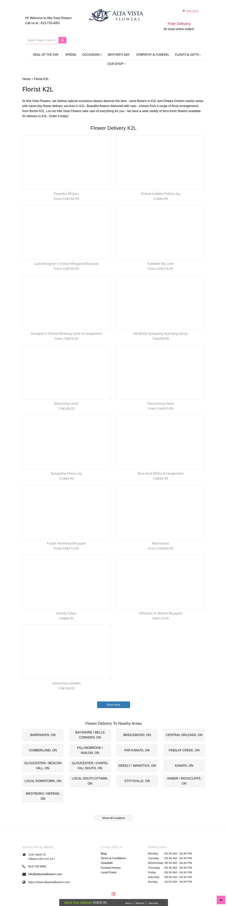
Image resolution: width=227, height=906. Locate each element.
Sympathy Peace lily (66, 473)
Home (26, 79)
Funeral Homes (111, 867)
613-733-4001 (50, 23)
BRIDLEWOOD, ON (137, 735)
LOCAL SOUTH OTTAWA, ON (90, 781)
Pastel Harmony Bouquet (66, 543)
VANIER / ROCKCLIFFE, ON (184, 781)
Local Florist (109, 872)
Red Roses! (160, 543)
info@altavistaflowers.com (45, 874)
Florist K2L (41, 79)
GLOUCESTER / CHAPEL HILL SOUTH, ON (90, 765)
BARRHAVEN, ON (43, 735)
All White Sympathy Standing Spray (161, 333)
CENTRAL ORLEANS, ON (184, 735)
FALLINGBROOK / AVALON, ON (90, 750)
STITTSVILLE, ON (137, 781)
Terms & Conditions (113, 858)
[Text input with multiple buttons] (42, 40)
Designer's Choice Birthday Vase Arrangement (66, 333)
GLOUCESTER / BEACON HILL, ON (42, 765)
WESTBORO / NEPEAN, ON (43, 796)
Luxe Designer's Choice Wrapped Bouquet (66, 263)
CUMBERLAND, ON (43, 750)
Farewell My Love (160, 263)
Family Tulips (67, 613)
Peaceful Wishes (66, 193)
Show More (113, 704)
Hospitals (107, 862)
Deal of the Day (46, 54)
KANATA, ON (184, 765)
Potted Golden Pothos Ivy (160, 193)
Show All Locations (113, 818)
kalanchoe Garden (66, 683)
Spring (71, 54)
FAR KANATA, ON (137, 750)
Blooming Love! (66, 403)
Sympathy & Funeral (152, 54)
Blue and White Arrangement (160, 473)
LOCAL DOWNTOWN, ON (43, 781)
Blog (104, 853)
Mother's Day (119, 54)
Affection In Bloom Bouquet (160, 613)
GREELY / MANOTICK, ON (137, 765)
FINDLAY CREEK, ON (184, 750)
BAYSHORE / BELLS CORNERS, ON (90, 735)
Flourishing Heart (160, 403)
